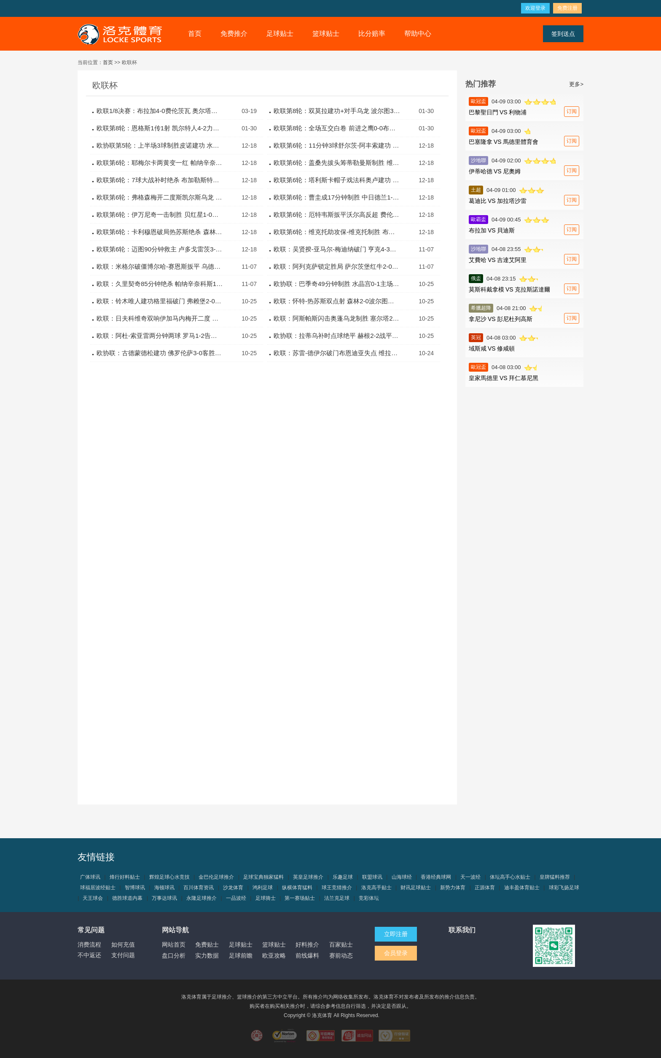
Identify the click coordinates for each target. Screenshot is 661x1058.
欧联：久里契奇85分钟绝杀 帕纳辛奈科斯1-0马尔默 (160, 283)
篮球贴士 (325, 33)
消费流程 (89, 944)
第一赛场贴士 (300, 898)
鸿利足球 (263, 888)
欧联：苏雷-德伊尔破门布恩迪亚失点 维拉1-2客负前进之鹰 (337, 352)
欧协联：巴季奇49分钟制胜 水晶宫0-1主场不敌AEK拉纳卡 (337, 283)
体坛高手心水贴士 (510, 877)
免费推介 (233, 33)
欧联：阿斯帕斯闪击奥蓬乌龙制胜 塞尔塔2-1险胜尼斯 (337, 318)
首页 (195, 33)
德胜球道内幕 (127, 898)
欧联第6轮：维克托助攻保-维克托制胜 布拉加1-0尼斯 (337, 231)
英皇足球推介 (308, 877)
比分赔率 (371, 33)
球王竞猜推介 (337, 888)
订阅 (572, 111)
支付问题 (123, 955)
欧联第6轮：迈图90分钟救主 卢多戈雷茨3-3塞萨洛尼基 (160, 249)
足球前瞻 (241, 955)
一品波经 (236, 898)
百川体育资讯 (198, 888)
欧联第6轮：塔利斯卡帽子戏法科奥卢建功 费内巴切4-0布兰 (337, 180)
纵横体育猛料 (297, 888)
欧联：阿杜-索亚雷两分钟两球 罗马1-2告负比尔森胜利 (160, 335)
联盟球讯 (372, 877)
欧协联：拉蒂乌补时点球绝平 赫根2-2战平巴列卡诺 (337, 335)
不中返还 (89, 955)
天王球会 (93, 898)
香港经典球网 (436, 877)
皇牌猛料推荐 (555, 877)
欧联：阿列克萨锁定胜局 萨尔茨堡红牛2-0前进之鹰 (337, 266)
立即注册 (396, 934)
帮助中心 (417, 33)
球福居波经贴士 (98, 888)
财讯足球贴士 (415, 888)
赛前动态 (341, 955)
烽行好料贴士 (125, 877)
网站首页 (173, 944)
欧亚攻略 (274, 955)
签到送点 (563, 33)
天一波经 (470, 877)
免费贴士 (207, 944)
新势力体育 (452, 888)
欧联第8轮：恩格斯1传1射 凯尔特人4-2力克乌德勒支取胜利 (160, 128)
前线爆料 (307, 955)
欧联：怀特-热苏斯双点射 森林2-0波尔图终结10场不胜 (337, 301)
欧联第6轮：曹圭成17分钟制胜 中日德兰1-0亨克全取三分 (337, 197)
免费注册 (567, 8)
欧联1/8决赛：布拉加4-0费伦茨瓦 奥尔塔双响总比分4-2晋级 (160, 110)
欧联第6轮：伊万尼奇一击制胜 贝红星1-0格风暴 (160, 214)
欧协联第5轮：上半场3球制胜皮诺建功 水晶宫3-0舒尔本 (160, 145)
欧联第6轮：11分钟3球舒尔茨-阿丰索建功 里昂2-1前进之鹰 (337, 145)
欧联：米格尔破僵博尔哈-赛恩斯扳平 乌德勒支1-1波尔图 (160, 266)
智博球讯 (135, 888)
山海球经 (402, 877)
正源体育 (485, 888)
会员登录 (396, 953)
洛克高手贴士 (376, 888)
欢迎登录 (535, 8)
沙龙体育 (233, 888)
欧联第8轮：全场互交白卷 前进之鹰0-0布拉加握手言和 (337, 128)
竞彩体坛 (369, 898)
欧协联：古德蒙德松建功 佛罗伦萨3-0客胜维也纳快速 (160, 352)
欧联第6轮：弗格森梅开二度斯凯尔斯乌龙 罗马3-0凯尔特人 (160, 197)
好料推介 (307, 944)
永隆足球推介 (201, 898)
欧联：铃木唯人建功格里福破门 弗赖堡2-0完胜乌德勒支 (160, 301)
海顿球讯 (164, 888)
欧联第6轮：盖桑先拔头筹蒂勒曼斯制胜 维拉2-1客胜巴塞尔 (337, 162)
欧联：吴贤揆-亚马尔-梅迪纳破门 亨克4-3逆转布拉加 (337, 249)
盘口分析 (173, 955)
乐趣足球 (343, 877)
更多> (576, 84)
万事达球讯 (164, 898)
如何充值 (123, 944)
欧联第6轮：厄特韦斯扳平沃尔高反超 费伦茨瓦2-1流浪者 (337, 214)
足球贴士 (279, 33)
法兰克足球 (336, 898)
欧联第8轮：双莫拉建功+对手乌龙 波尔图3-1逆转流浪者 (337, 110)
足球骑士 (265, 898)
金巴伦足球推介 (216, 877)
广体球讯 (90, 877)
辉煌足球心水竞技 (169, 877)
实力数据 (207, 955)
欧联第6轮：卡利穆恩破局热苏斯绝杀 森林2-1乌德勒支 (160, 231)
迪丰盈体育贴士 (522, 888)
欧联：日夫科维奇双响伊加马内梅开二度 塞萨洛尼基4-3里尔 (160, 318)
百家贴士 (341, 944)
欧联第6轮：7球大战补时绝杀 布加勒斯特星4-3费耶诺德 (160, 180)
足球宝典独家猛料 (263, 877)
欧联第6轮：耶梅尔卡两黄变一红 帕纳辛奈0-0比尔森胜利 (160, 162)
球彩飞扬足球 (564, 888)
